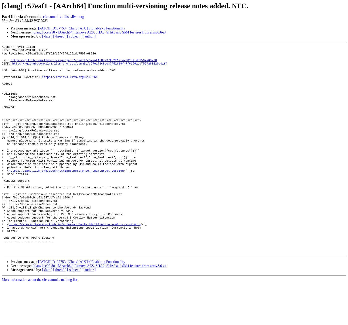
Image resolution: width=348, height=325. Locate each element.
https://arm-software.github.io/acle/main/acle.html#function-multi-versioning (75, 260)
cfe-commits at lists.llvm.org (63, 17)
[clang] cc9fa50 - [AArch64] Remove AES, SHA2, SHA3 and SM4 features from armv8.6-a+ (100, 32)
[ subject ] (74, 36)
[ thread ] (59, 36)
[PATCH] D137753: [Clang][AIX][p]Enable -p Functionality (81, 28)
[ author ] (89, 36)
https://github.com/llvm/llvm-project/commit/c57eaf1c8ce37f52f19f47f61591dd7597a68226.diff (89, 67)
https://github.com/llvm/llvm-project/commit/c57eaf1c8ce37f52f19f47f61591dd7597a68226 (83, 63)
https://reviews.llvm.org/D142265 (70, 83)
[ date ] (47, 36)
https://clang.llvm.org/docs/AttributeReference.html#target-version (66, 196)
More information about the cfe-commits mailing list (39, 321)
